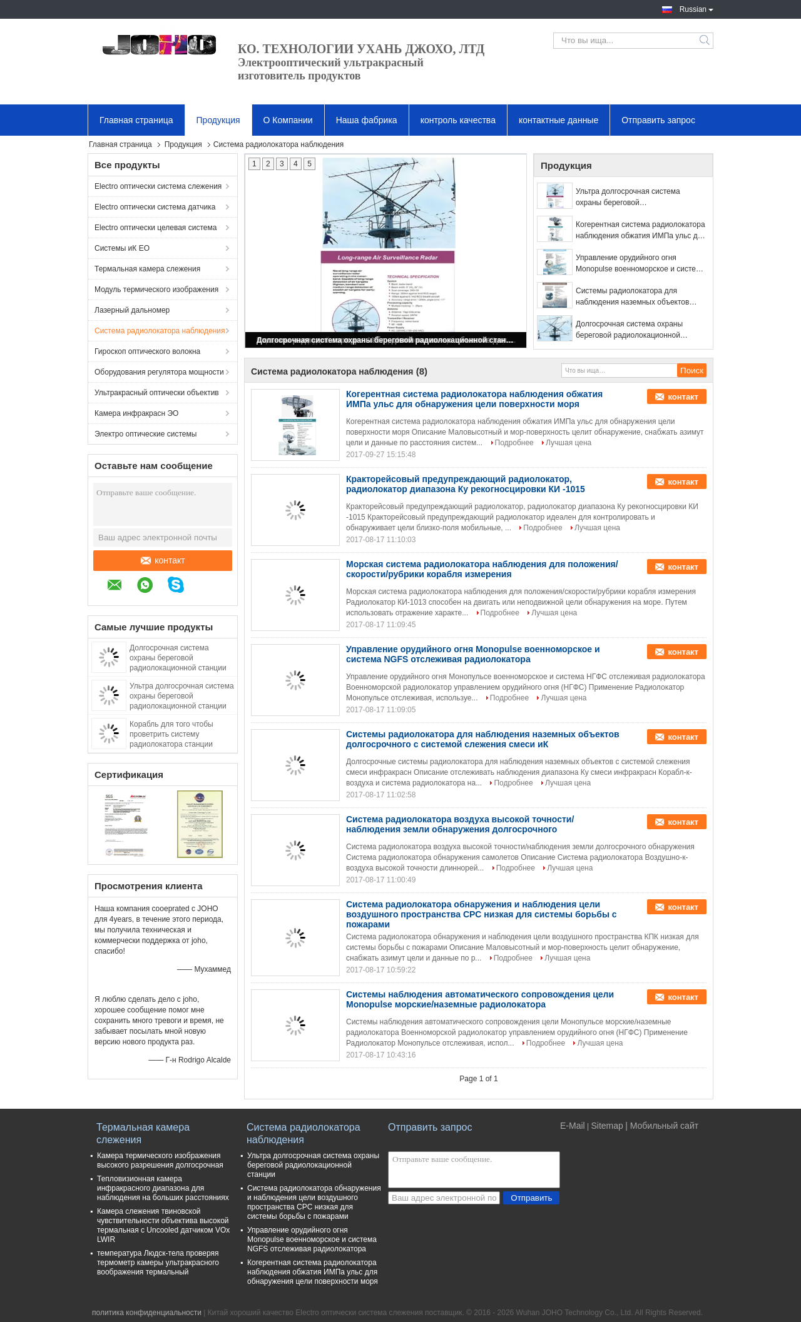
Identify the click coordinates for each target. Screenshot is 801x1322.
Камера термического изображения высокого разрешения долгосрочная (160, 1160)
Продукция (218, 120)
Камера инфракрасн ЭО (136, 413)
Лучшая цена (568, 442)
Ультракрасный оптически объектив (156, 392)
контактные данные (558, 120)
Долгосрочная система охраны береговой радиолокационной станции (178, 657)
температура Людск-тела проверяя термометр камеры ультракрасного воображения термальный (158, 1262)
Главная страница (136, 120)
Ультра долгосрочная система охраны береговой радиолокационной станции (182, 696)
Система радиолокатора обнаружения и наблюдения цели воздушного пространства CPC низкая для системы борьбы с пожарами (481, 914)
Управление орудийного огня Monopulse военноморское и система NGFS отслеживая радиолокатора (640, 264)
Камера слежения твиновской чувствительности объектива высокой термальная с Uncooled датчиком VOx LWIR (163, 1225)
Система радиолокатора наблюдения (159, 330)
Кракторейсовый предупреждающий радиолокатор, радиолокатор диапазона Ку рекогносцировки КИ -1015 (465, 484)
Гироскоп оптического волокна (147, 351)
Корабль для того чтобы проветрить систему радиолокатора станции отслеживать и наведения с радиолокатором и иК (177, 744)
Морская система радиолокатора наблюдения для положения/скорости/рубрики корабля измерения (482, 569)
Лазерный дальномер (132, 310)
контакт (163, 560)
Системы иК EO (122, 248)
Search (705, 41)
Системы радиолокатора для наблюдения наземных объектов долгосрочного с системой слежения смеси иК (639, 297)
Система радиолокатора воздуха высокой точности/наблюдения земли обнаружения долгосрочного (460, 824)
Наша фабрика (366, 120)
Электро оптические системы (145, 434)
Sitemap (607, 1126)
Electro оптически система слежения (158, 186)
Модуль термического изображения (156, 289)
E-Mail (572, 1126)
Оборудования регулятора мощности (159, 372)
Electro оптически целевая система (155, 227)
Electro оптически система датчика (154, 207)
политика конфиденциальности (147, 1312)
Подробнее (514, 442)
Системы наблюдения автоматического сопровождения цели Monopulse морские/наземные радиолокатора (480, 999)
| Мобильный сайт (661, 1126)
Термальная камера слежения (147, 269)
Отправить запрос (658, 120)
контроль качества (458, 120)
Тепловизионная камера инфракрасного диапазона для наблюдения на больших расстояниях (163, 1188)
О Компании (288, 120)
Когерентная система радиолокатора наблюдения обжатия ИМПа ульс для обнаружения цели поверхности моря (641, 230)
